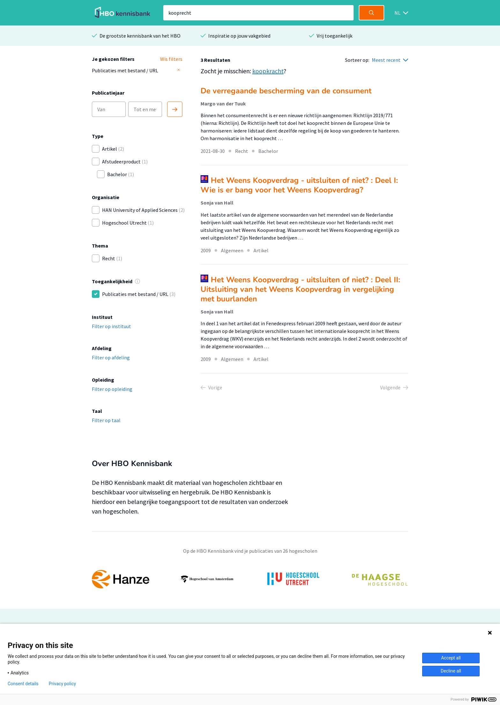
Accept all (451, 657)
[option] (250, 579)
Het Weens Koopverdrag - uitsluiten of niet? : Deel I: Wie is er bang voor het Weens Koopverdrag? (299, 185)
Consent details (23, 683)
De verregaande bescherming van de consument (286, 91)
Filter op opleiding (112, 389)
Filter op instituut (111, 326)
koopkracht (267, 71)
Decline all (451, 670)
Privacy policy (62, 683)
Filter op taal (106, 420)
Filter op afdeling (111, 357)
